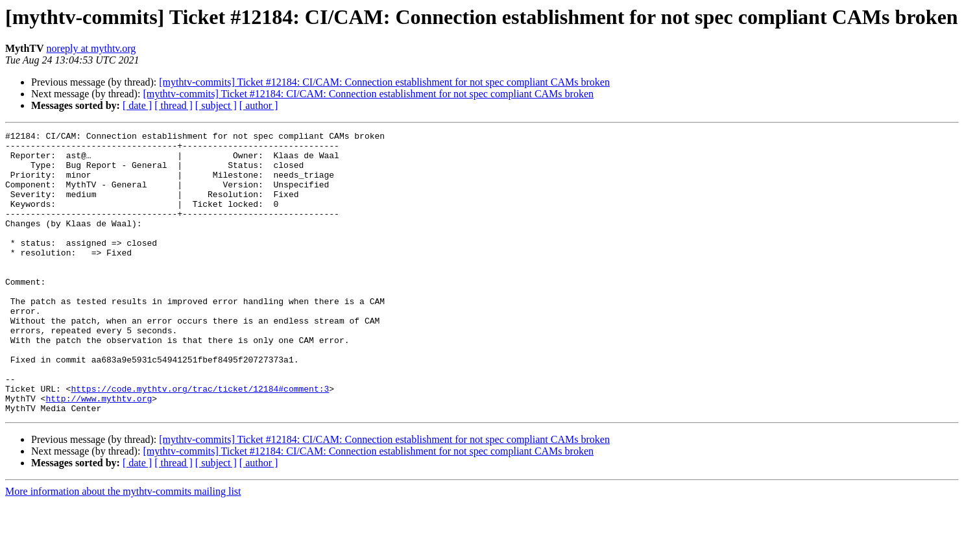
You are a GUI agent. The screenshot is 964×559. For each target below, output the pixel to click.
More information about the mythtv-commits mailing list (123, 547)
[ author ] (258, 105)
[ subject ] (216, 105)
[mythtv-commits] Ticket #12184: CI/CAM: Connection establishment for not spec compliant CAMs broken (384, 82)
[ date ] (137, 105)
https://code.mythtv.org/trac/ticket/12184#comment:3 (200, 441)
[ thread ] (173, 105)
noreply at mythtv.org (91, 48)
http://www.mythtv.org (98, 452)
